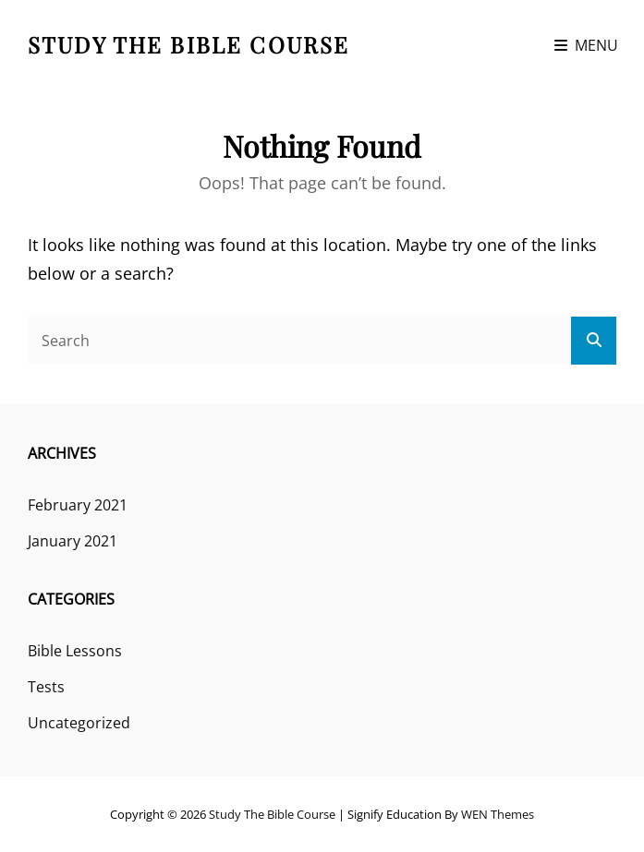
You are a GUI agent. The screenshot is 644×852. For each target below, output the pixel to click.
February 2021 (78, 505)
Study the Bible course (188, 44)
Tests (46, 687)
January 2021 (72, 541)
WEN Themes (497, 814)
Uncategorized (79, 723)
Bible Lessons (75, 651)
